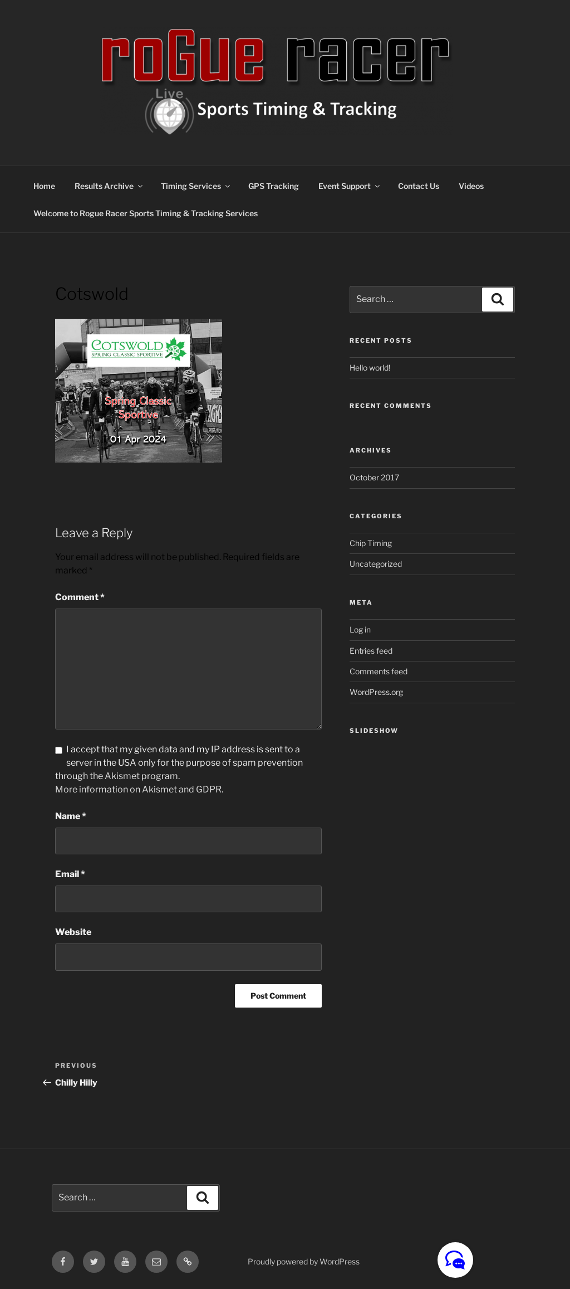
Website (73, 932)
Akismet (122, 776)
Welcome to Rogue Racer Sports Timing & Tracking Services (145, 213)
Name (70, 816)
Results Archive (109, 186)
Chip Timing (371, 543)
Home (44, 186)
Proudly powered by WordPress (304, 1261)
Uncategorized (376, 563)
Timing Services (196, 186)
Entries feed (371, 650)
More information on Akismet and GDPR (138, 789)
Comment (80, 597)
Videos (471, 186)
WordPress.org (376, 692)
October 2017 (374, 477)
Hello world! (370, 367)
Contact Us (418, 186)
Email (70, 874)
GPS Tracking (273, 186)
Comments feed (378, 671)
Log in (360, 629)
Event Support (349, 186)
